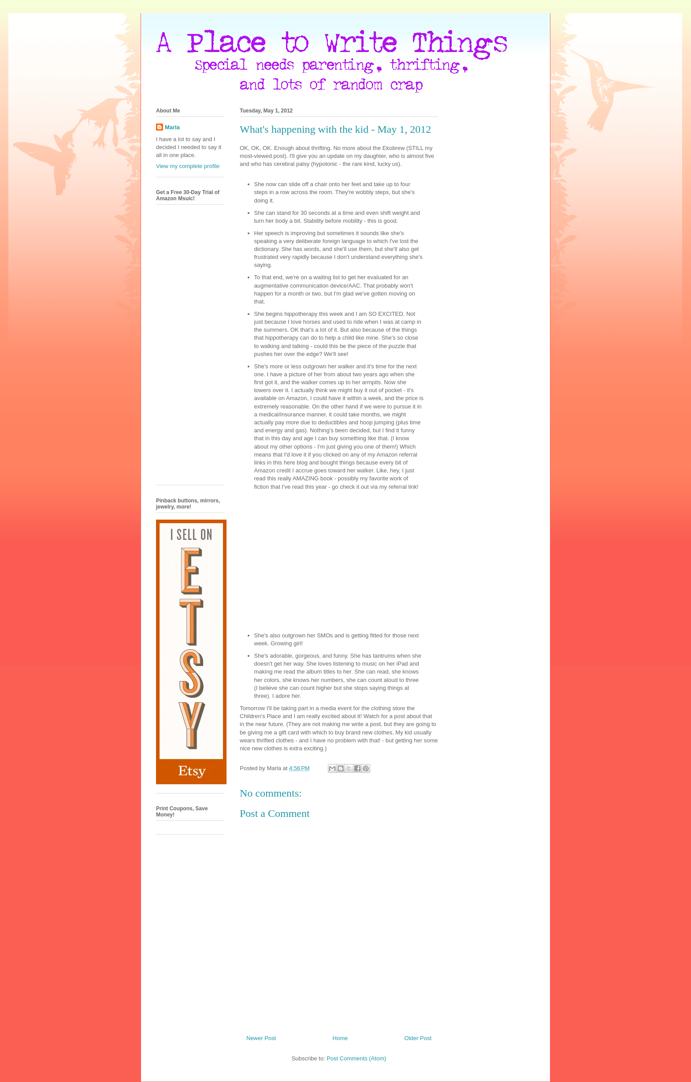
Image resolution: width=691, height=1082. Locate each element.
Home (340, 1038)
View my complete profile (187, 166)
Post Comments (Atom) (356, 1058)
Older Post (418, 1038)
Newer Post (261, 1038)
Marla (172, 127)
